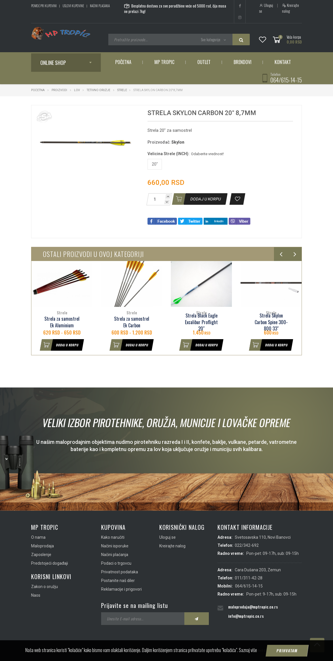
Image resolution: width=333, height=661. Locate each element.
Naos (35, 595)
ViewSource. (291, 650)
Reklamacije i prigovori (121, 589)
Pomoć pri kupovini (44, 5)
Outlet (204, 62)
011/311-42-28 (248, 578)
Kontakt (283, 62)
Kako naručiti (112, 537)
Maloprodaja (42, 546)
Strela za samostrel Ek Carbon (131, 322)
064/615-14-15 (286, 80)
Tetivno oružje (98, 90)
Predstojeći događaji (49, 563)
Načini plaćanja (100, 5)
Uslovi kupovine (73, 5)
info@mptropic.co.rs (246, 616)
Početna (123, 62)
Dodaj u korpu (59, 345)
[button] (129, 114)
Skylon (177, 142)
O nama (38, 537)
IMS (272, 650)
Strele (122, 90)
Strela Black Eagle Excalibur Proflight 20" (201, 322)
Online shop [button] (53, 62)
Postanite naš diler (118, 580)
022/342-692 (247, 545)
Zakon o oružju (44, 586)
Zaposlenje (41, 554)
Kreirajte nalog (290, 8)
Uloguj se (266, 8)
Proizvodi (60, 90)
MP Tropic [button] (164, 62)
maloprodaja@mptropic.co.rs (253, 607)
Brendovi (242, 62)
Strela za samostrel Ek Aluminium (62, 322)
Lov (77, 90)
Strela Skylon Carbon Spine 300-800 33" (271, 322)
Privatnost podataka (119, 572)
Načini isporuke (114, 546)
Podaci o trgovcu (116, 563)
